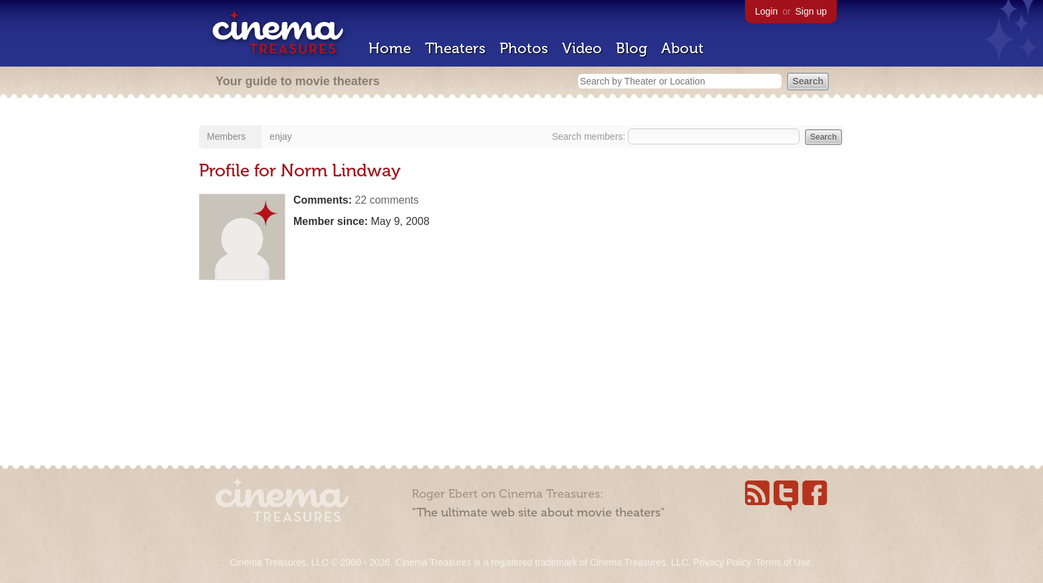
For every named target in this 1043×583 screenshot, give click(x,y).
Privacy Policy (721, 562)
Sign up (811, 11)
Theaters (455, 48)
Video (582, 48)
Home (390, 48)
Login (766, 11)
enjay (280, 136)
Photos (524, 48)
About (682, 48)
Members (226, 136)
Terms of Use (783, 562)
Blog (631, 48)
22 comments (386, 200)
